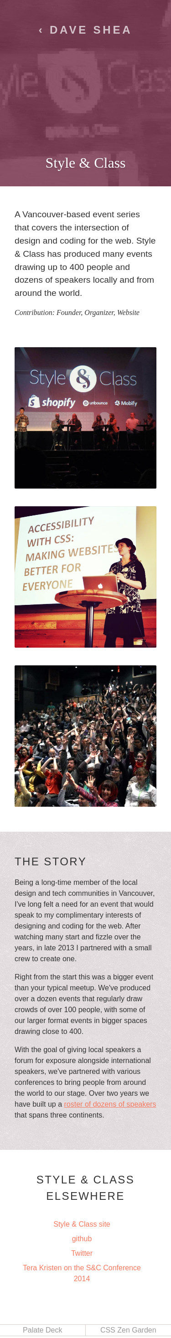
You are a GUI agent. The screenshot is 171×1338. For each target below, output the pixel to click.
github (82, 1239)
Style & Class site (81, 1224)
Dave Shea (91, 30)
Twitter (82, 1253)
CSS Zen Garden (128, 1330)
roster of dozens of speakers (110, 1104)
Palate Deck (42, 1330)
